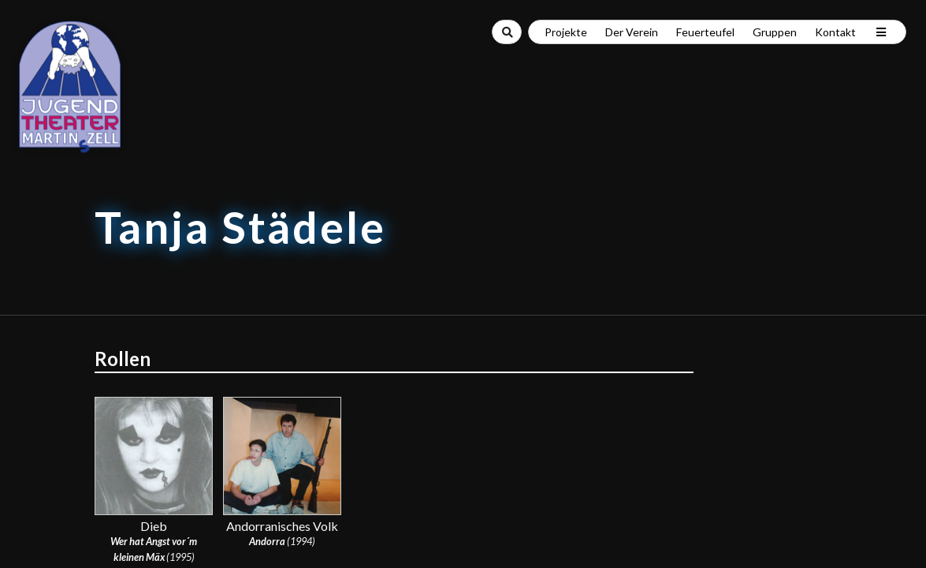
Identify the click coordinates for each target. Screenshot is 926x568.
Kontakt (835, 32)
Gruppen (775, 32)
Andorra (267, 541)
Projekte (566, 32)
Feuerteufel (705, 32)
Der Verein (631, 32)
